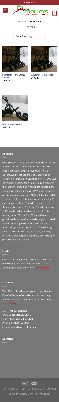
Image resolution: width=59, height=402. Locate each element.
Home (22, 21)
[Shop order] (29, 36)
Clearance (50, 389)
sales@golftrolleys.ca (23, 326)
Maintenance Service (12, 124)
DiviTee (26, 389)
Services (37, 389)
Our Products (11, 389)
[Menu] (5, 10)
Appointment (42, 267)
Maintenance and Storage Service (14, 76)
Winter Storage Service (42, 74)
